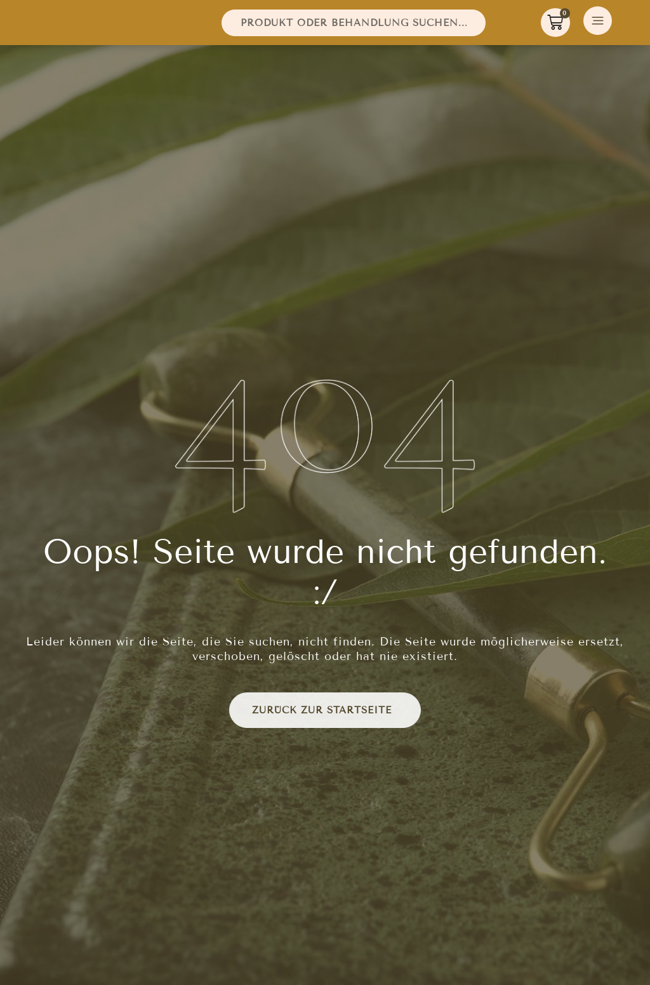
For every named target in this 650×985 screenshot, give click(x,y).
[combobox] (353, 26)
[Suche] (491, 26)
